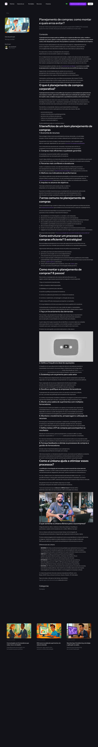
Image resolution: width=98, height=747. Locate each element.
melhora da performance (45, 180)
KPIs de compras (58, 435)
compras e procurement (47, 207)
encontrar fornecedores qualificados (75, 143)
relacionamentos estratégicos (63, 170)
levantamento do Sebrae (68, 66)
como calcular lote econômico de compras (50, 370)
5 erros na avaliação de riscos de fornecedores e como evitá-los (72, 233)
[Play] (66, 346)
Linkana (72, 263)
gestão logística (50, 261)
